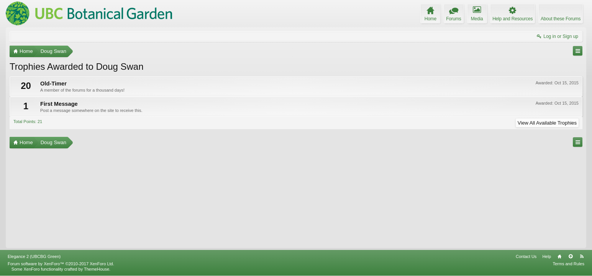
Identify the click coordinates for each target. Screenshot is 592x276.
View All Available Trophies (547, 123)
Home (559, 256)
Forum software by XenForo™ (61, 263)
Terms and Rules (568, 263)
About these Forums (561, 18)
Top (570, 256)
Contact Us (526, 256)
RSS (581, 256)
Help (546, 256)
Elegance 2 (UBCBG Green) (34, 256)
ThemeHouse (96, 269)
